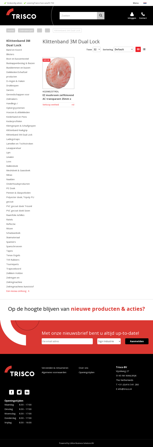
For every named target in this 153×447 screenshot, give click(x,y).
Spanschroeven (14, 246)
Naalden (10, 179)
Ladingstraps (13, 139)
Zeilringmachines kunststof (20, 286)
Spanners (11, 241)
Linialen (10, 156)
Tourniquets (12, 264)
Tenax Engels (13, 255)
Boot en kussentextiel (17, 58)
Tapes (9, 250)
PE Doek (10, 188)
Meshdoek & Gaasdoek (18, 170)
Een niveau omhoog (16, 290)
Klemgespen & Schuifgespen (21, 125)
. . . (39, 30)
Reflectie (11, 223)
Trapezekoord (13, 268)
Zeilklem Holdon (14, 273)
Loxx (8, 161)
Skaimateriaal (13, 237)
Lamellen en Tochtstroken (19, 143)
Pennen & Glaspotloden (18, 192)
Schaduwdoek (13, 232)
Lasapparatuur (13, 148)
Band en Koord (14, 49)
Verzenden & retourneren (55, 367)
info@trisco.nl (125, 388)
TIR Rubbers (12, 259)
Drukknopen (12, 85)
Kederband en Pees (16, 116)
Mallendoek (12, 165)
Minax (9, 174)
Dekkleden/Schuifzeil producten (16, 74)
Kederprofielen (14, 121)
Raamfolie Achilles (15, 215)
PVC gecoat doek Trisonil (19, 206)
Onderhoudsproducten (18, 183)
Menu (136, 3)
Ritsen (9, 228)
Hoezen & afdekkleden (18, 112)
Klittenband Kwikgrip (16, 130)
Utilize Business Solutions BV (82, 443)
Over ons (83, 367)
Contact (143, 18)
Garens (10, 89)
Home (10, 30)
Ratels (9, 219)
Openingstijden (86, 372)
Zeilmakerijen (26, 30)
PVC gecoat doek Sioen (18, 210)
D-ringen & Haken (15, 81)
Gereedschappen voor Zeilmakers (17, 96)
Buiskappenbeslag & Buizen (20, 63)
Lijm (8, 152)
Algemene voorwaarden (54, 372)
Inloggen (132, 18)
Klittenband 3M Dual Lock (19, 134)
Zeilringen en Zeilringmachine (14, 280)
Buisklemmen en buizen (18, 67)
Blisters (10, 54)
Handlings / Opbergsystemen (15, 105)
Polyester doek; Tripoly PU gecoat (20, 199)
